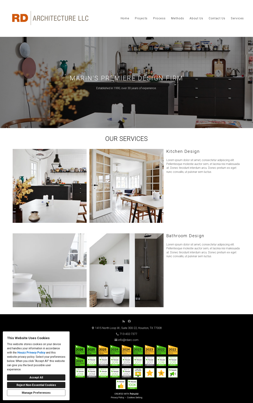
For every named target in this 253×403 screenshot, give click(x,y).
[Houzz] (123, 321)
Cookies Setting (134, 397)
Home (125, 18)
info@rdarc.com (128, 340)
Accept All (36, 377)
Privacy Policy (117, 397)
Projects (141, 18)
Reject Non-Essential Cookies (36, 385)
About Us (196, 18)
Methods (177, 18)
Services (237, 18)
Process (159, 18)
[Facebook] (129, 321)
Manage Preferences (36, 392)
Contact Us (217, 18)
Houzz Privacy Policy (31, 352)
